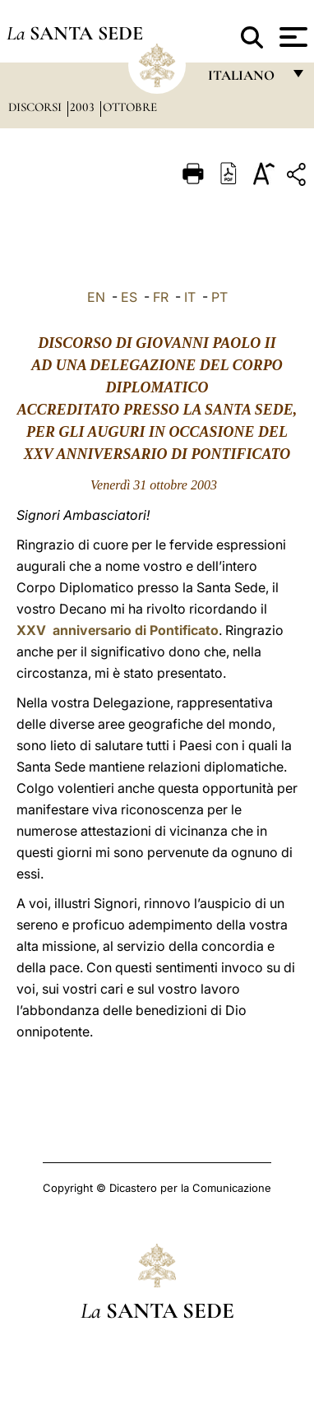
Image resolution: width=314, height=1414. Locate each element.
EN (96, 297)
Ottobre (130, 107)
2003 (84, 107)
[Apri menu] (291, 37)
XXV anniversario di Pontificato (117, 630)
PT (219, 297)
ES (129, 297)
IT (190, 297)
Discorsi (36, 107)
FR (161, 297)
